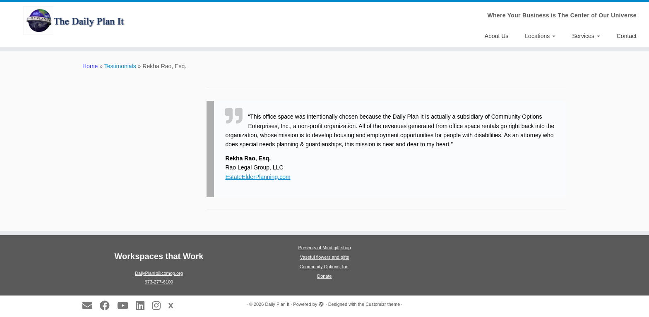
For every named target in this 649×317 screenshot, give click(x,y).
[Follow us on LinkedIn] (143, 305)
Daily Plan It (277, 304)
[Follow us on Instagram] (159, 305)
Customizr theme (382, 304)
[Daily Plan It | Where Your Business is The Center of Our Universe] (75, 20)
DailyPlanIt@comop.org (159, 273)
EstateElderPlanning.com (257, 177)
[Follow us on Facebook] (107, 305)
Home (90, 66)
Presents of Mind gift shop (324, 247)
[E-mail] (90, 305)
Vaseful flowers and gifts (324, 257)
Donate (324, 276)
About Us (497, 36)
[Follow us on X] (173, 305)
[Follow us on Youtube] (125, 305)
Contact (627, 36)
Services (586, 36)
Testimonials (120, 66)
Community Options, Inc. (324, 266)
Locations (540, 36)
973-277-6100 (159, 281)
